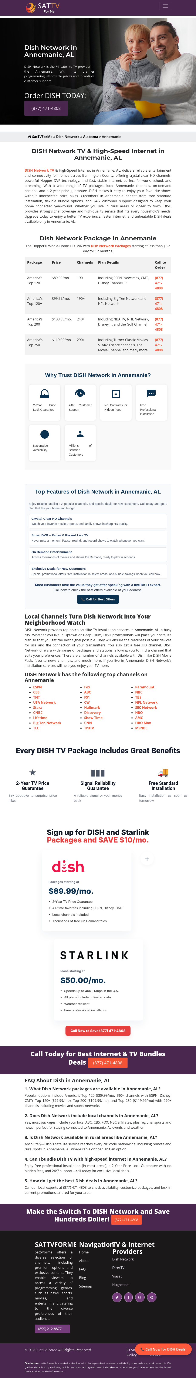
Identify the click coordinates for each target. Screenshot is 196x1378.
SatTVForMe (40, 136)
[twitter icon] (117, 1297)
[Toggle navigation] (165, 6)
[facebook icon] (128, 1297)
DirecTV (118, 1267)
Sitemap (85, 1286)
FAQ (82, 1269)
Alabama (90, 136)
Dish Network (68, 136)
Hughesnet (120, 1284)
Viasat (117, 1276)
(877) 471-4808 (46, 108)
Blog (82, 1277)
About (84, 1260)
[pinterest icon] (150, 1297)
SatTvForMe (47, 1350)
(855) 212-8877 (50, 1328)
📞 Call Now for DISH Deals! (163, 1349)
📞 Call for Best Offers (98, 599)
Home (84, 1252)
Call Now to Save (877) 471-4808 (98, 1031)
